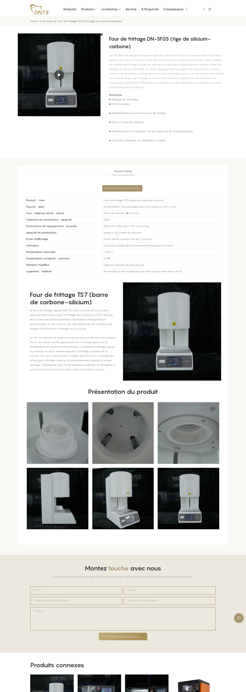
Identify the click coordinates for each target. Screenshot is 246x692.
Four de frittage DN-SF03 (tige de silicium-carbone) (89, 21)
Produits (47, 21)
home (34, 21)
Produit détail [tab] (123, 171)
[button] (186, 9)
